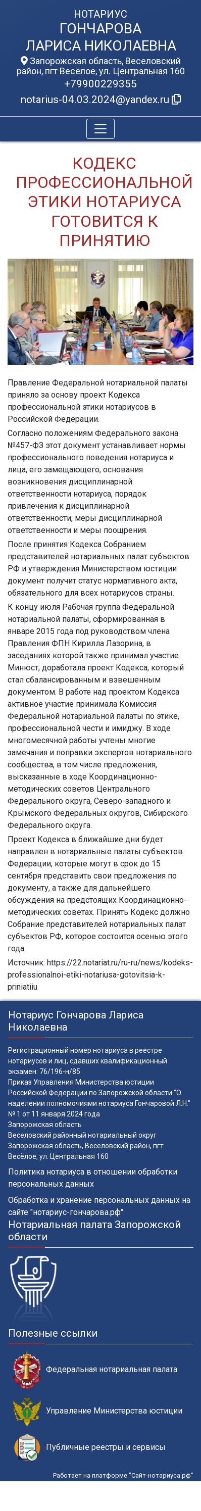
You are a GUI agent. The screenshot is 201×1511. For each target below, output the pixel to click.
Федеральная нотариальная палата (95, 1369)
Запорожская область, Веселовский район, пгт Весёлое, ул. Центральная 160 (101, 66)
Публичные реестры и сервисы (89, 1447)
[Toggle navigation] (100, 129)
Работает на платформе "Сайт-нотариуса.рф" (123, 1475)
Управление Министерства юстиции (97, 1411)
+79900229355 (100, 84)
